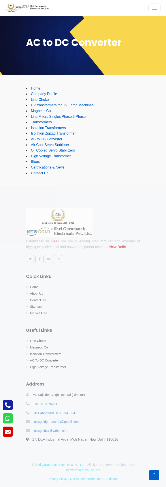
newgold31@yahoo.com (51, 431)
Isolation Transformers (48, 128)
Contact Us (39, 173)
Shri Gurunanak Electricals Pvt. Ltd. (60, 464)
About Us (36, 293)
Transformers (41, 122)
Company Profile (44, 94)
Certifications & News (47, 167)
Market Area (38, 313)
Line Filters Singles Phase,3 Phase (58, 116)
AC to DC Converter (46, 139)
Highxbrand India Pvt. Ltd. (83, 470)
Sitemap (36, 306)
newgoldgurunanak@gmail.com (56, 421)
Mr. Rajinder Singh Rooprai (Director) (59, 395)
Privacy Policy (58, 479)
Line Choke (40, 99)
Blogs (35, 161)
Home (35, 88)
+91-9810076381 (45, 404)
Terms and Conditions (103, 479)
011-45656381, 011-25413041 (55, 413)
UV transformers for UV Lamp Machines (62, 105)
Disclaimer (77, 479)
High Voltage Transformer (51, 156)
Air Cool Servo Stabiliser (50, 145)
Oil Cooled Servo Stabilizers (53, 150)
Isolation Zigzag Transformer (53, 133)
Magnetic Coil (41, 111)
